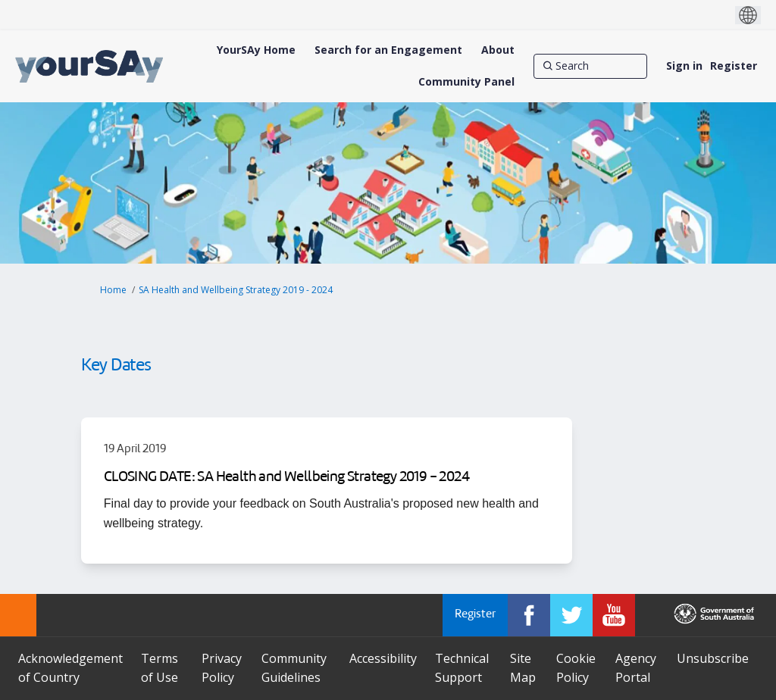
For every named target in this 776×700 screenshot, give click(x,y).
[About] (497, 50)
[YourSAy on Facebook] (529, 615)
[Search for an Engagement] (388, 50)
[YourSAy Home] (256, 50)
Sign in (684, 65)
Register (733, 65)
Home (113, 289)
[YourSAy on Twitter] (571, 615)
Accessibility (383, 658)
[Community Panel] (466, 82)
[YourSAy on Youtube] (614, 615)
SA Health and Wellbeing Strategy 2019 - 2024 (236, 289)
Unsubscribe (713, 658)
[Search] (590, 66)
